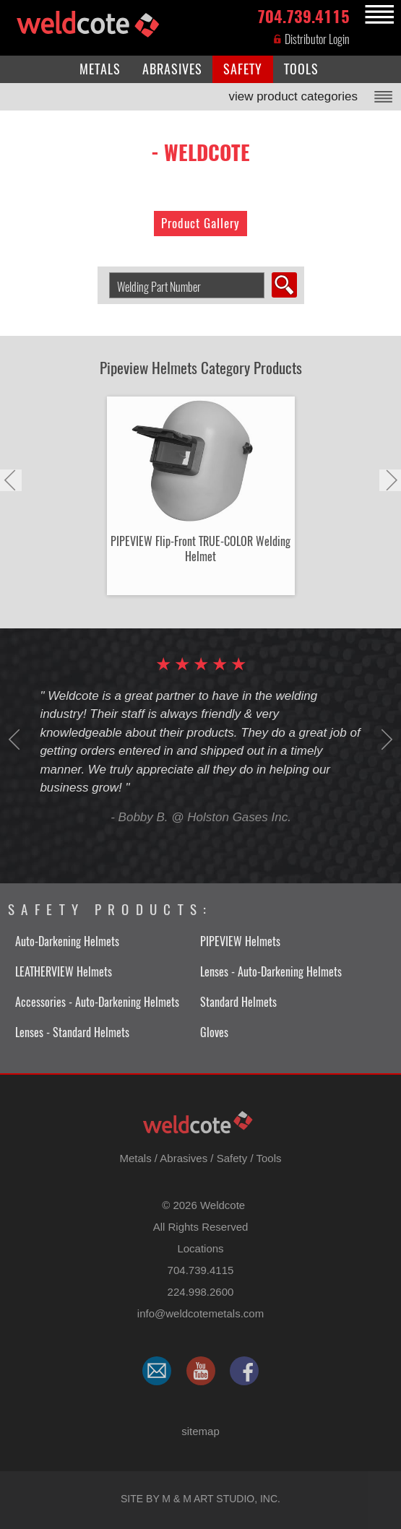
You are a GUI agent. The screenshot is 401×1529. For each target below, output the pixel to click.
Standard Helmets (238, 1002)
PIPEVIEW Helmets (240, 941)
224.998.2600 (201, 1292)
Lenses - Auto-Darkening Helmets (271, 971)
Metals (135, 1158)
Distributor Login (311, 39)
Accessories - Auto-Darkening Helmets (97, 1002)
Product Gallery (200, 223)
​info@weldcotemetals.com (200, 1313)
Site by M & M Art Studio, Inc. (200, 1498)
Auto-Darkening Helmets (67, 941)
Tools (268, 1158)
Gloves (214, 1032)
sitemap (200, 1431)
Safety (232, 1158)
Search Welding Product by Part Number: (103, 272)
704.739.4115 (303, 15)
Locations (200, 1248)
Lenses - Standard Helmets (72, 1032)
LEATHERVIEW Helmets (63, 971)
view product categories (293, 96)
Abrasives (183, 1158)
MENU (377, 14)
